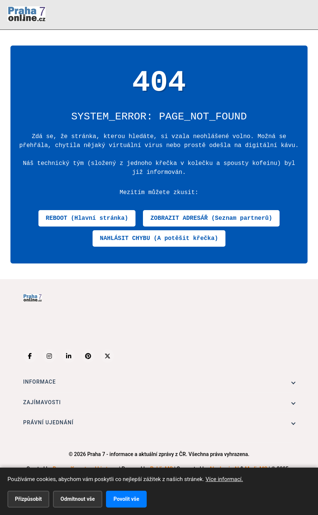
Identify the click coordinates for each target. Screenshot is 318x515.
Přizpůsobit (28, 499)
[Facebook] (30, 356)
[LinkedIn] (68, 356)
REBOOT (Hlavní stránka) (87, 218)
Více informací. (224, 479)
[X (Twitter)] (107, 356)
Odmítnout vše (77, 499)
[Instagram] (49, 356)
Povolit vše (126, 499)
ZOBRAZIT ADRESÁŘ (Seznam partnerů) (211, 218)
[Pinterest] (88, 356)
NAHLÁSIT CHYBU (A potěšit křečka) (159, 238)
